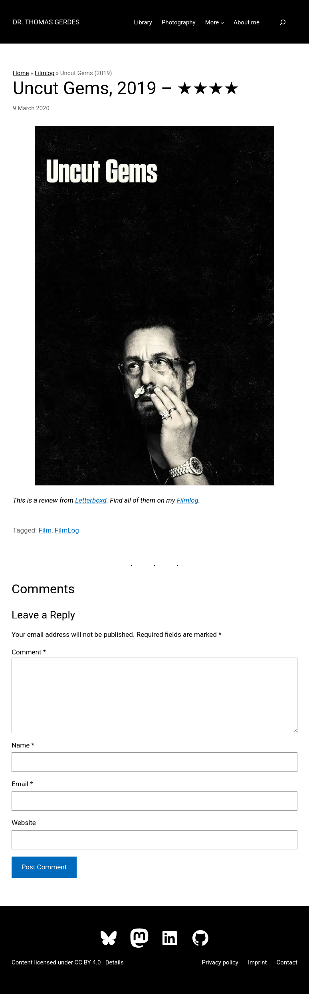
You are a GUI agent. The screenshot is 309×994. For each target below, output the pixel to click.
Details (114, 962)
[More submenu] (222, 22)
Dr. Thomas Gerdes (46, 22)
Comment (29, 652)
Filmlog (44, 73)
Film (45, 530)
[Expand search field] (282, 22)
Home (21, 73)
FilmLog (67, 530)
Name (23, 745)
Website (24, 823)
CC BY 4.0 (88, 962)
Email (22, 784)
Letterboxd (91, 500)
